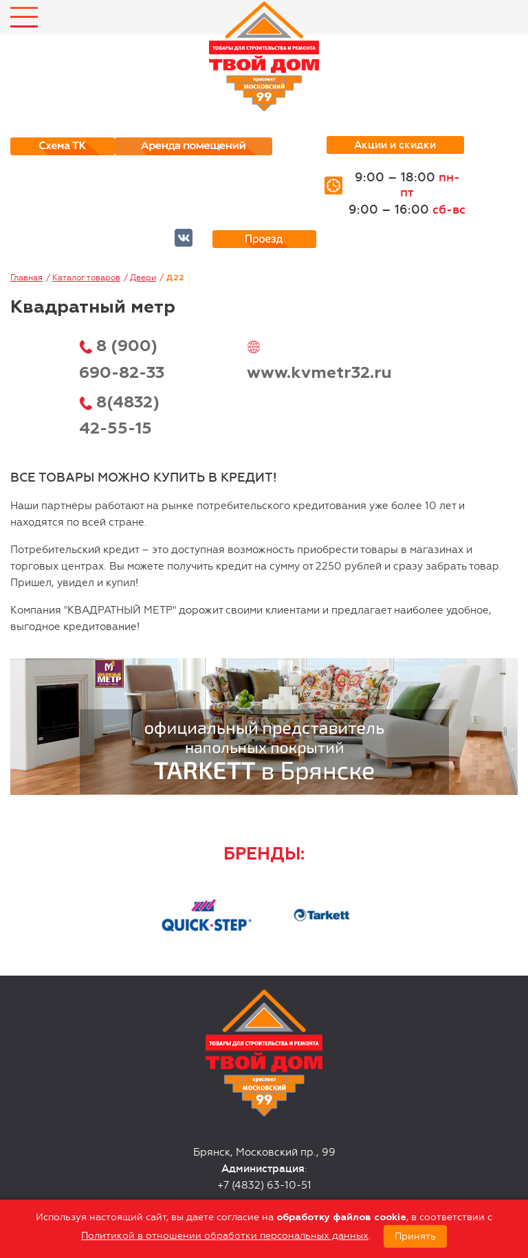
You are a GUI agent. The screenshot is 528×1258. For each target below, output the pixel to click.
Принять (415, 1236)
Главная (26, 277)
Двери (143, 277)
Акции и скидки (395, 145)
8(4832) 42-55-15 (119, 415)
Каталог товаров (86, 277)
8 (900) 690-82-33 (121, 359)
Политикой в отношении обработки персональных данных (224, 1236)
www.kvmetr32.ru (319, 373)
